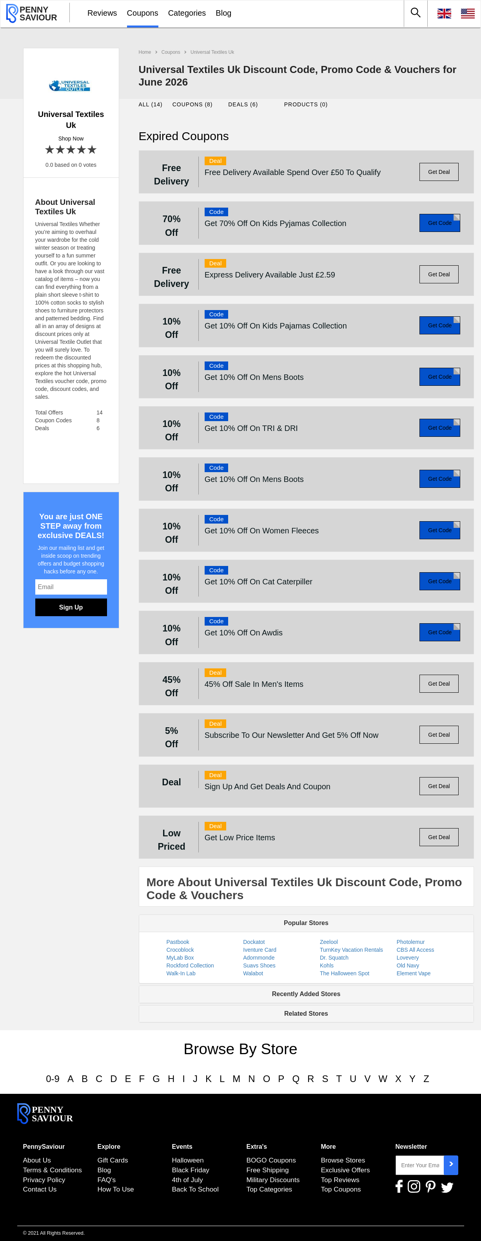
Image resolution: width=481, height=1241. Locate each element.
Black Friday (191, 1170)
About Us (37, 1160)
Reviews (102, 13)
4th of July (187, 1180)
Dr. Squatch (334, 957)
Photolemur (411, 942)
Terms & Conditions (52, 1170)
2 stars (60, 150)
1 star (50, 150)
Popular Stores (306, 923)
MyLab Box (180, 957)
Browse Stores (343, 1160)
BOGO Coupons (271, 1160)
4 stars (81, 150)
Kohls (327, 965)
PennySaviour (44, 1146)
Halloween (188, 1160)
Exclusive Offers (345, 1170)
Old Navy (408, 965)
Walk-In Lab (181, 973)
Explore (109, 1146)
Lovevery (408, 957)
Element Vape (414, 973)
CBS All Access (415, 950)
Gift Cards (113, 1160)
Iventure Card (259, 950)
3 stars (71, 150)
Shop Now (71, 138)
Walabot (253, 973)
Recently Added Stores (306, 994)
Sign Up (71, 607)
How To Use (116, 1189)
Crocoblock (180, 950)
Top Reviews (340, 1180)
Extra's (257, 1146)
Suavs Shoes (259, 965)
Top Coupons (341, 1189)
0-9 (53, 1078)
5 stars (92, 150)
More (328, 1146)
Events (182, 1146)
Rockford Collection (190, 965)
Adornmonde (258, 957)
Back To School (195, 1189)
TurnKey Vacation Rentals (351, 950)
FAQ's (107, 1180)
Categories (187, 13)
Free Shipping (268, 1170)
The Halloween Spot (344, 973)
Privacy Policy (44, 1180)
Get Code (440, 223)
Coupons (142, 13)
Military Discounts (273, 1180)
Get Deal (439, 172)
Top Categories (269, 1189)
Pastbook (178, 942)
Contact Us (40, 1189)
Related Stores (306, 1013)
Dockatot (254, 942)
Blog (223, 13)
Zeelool (329, 942)
